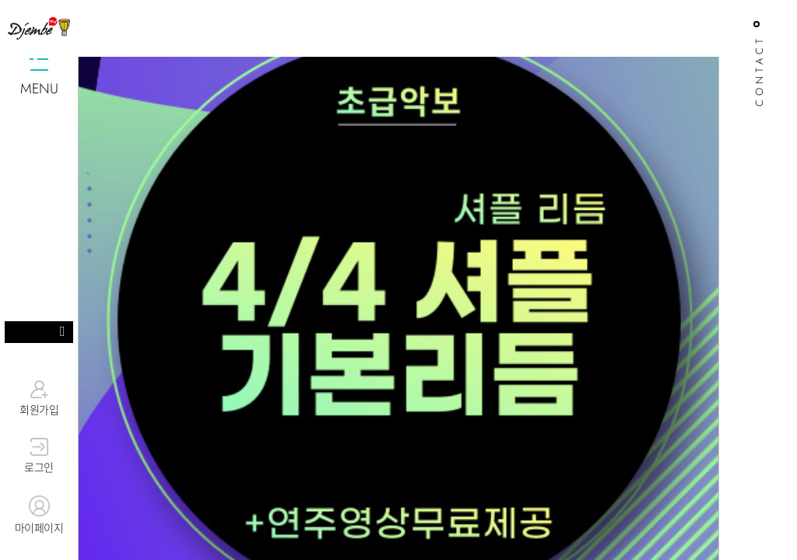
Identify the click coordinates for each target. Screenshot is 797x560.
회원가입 (39, 398)
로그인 (39, 456)
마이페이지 (39, 515)
